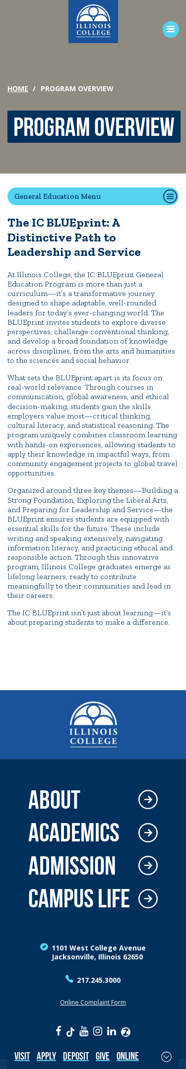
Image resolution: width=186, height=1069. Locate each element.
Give (103, 1056)
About (54, 800)
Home (17, 88)
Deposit (76, 1056)
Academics (74, 833)
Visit (22, 1056)
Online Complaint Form (93, 1002)
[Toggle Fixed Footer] (166, 1056)
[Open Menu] (167, 29)
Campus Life (79, 899)
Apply (46, 1056)
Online (128, 1056)
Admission (72, 866)
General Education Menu (57, 196)
